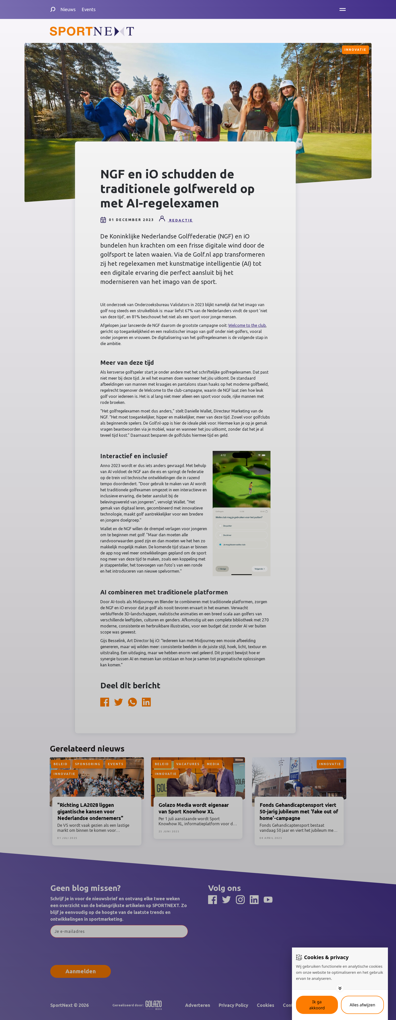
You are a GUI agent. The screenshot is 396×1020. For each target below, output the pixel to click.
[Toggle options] (340, 988)
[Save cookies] (317, 1005)
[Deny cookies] (362, 1005)
